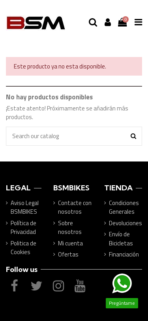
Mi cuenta (70, 243)
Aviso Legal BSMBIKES (25, 208)
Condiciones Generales (124, 208)
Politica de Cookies (23, 248)
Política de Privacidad (23, 228)
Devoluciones (125, 223)
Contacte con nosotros (75, 208)
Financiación (124, 254)
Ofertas (68, 254)
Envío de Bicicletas (121, 239)
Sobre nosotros (70, 228)
